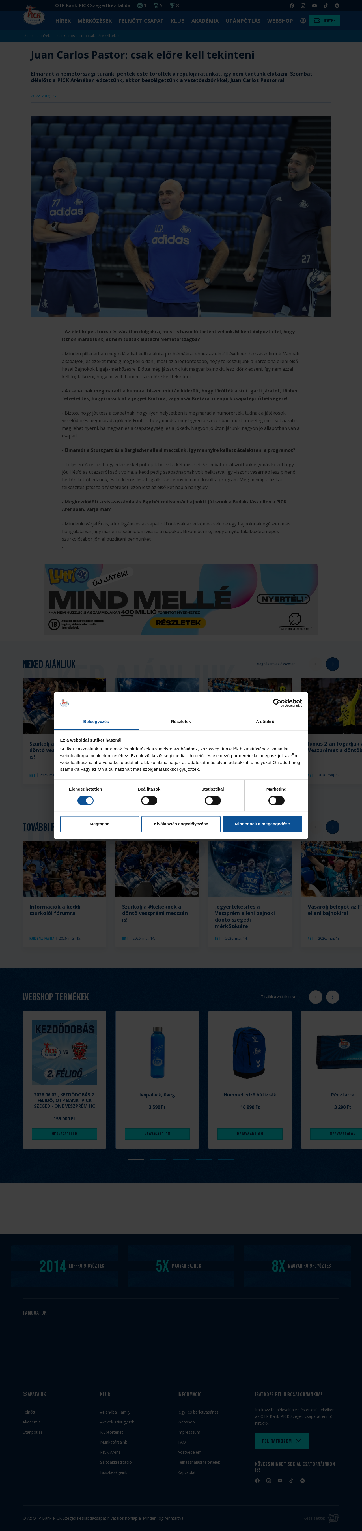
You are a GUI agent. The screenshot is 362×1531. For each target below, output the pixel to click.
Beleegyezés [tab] (96, 721)
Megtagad (99, 824)
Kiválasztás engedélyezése (181, 824)
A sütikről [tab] (266, 721)
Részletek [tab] (181, 721)
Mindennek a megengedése (262, 824)
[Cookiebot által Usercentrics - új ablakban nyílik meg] (277, 703)
